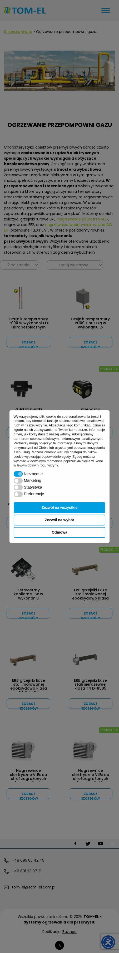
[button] (18, 474)
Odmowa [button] (59, 532)
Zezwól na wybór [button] (59, 520)
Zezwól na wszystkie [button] (59, 507)
